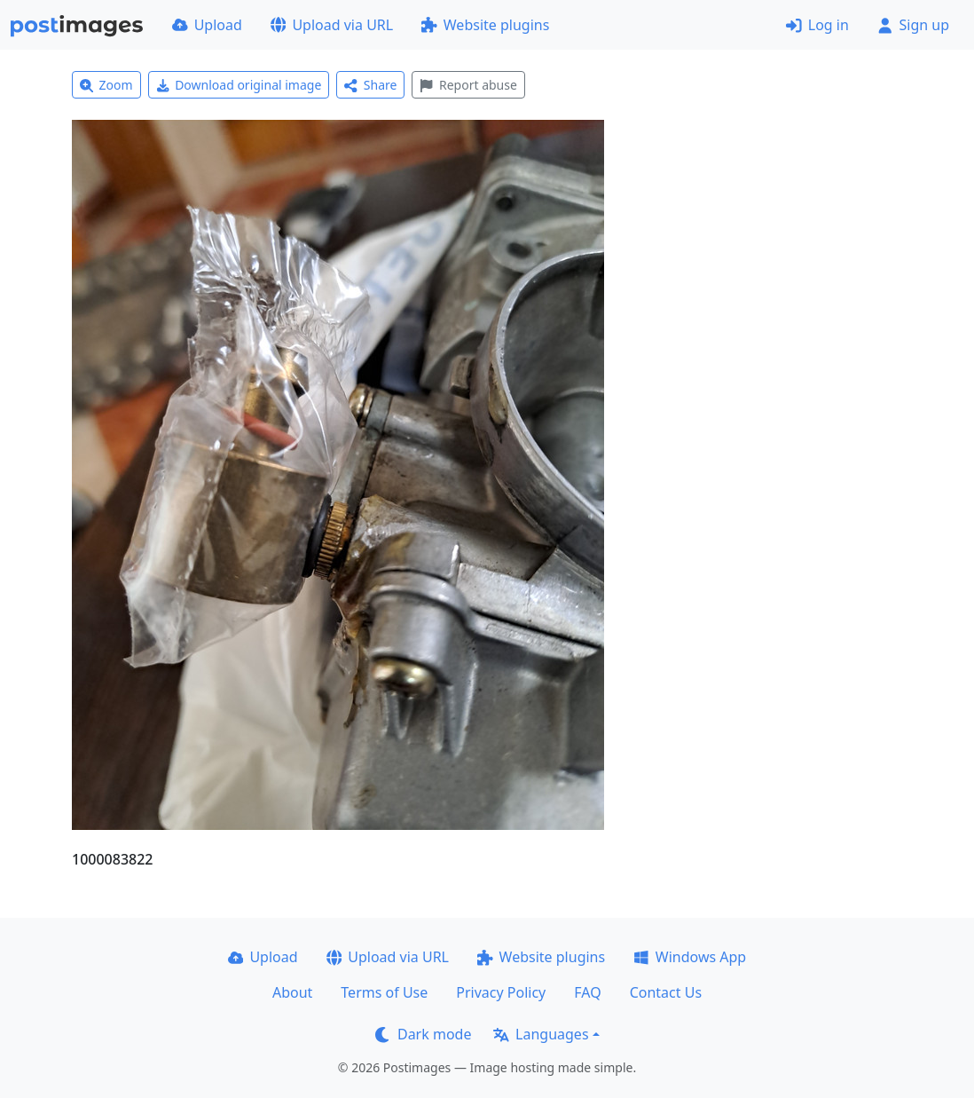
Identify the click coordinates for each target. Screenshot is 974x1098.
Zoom (106, 84)
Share (370, 84)
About (292, 992)
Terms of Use (384, 992)
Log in (817, 25)
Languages (540, 1034)
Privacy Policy (501, 992)
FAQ (587, 992)
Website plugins (485, 25)
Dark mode (423, 1034)
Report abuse (468, 84)
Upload (207, 25)
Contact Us (666, 992)
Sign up (913, 25)
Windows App (689, 957)
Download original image (239, 84)
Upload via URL (332, 25)
